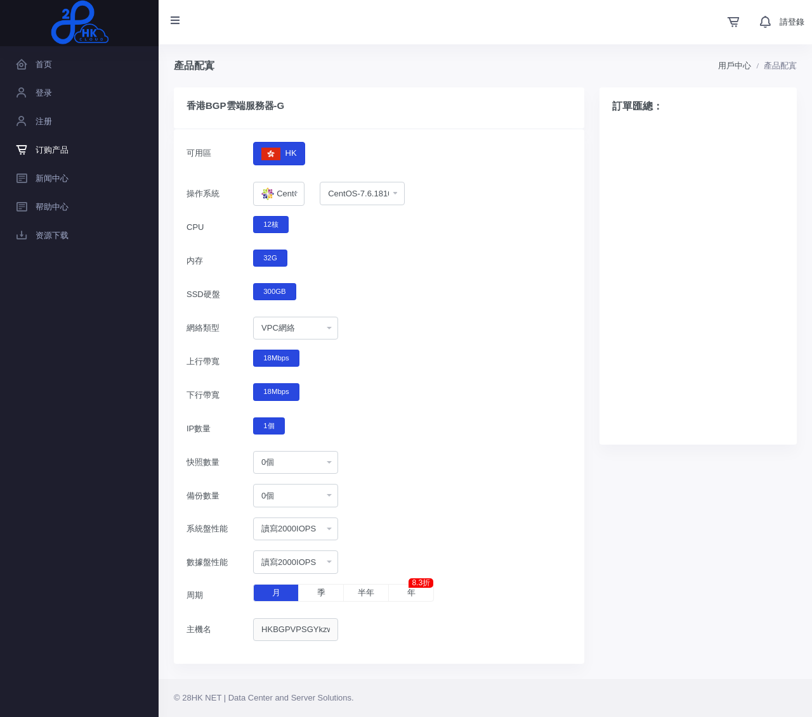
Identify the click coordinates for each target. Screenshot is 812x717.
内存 (195, 260)
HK (279, 153)
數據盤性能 (207, 562)
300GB (274, 290)
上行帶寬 (203, 361)
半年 (366, 592)
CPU (195, 227)
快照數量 (203, 462)
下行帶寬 (203, 395)
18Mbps (276, 357)
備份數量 (203, 495)
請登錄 (792, 22)
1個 (268, 425)
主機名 (199, 629)
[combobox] (278, 194)
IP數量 (199, 428)
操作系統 (203, 193)
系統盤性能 (207, 528)
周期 (195, 595)
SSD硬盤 (203, 294)
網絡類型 (203, 328)
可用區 (199, 153)
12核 (270, 223)
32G (270, 257)
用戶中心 (734, 65)
